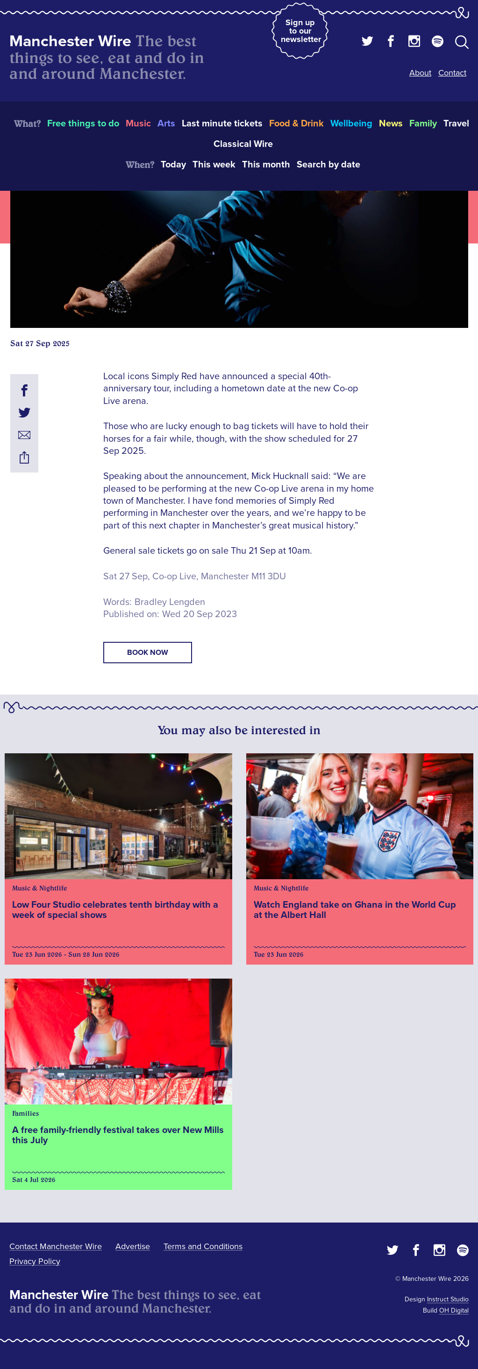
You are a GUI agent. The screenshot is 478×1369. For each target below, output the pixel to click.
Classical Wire (243, 144)
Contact (452, 73)
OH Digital (454, 1310)
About (420, 73)
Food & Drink (296, 123)
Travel (456, 123)
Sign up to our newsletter (301, 30)
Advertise (132, 1246)
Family (423, 123)
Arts (166, 123)
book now (147, 652)
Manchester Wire (70, 41)
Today (173, 164)
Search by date (328, 164)
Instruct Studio (448, 1299)
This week (214, 164)
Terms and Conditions (203, 1246)
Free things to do (83, 123)
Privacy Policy (34, 1261)
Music (138, 123)
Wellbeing (351, 123)
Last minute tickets (222, 123)
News (391, 123)
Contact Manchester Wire (55, 1246)
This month (266, 164)
